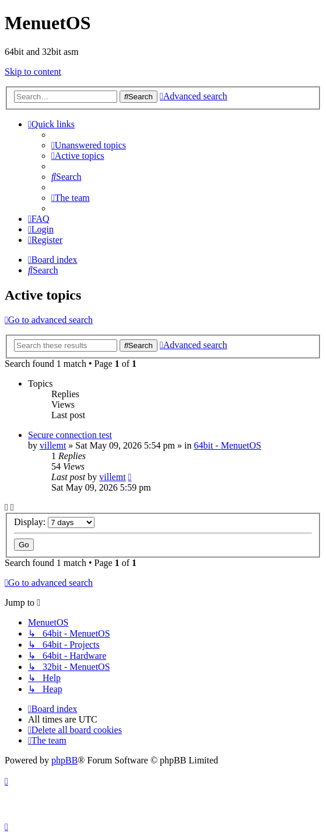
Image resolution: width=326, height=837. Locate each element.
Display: (54, 522)
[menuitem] (88, 145)
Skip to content (33, 72)
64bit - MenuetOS (227, 445)
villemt (53, 445)
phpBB (64, 760)
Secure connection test (70, 435)
